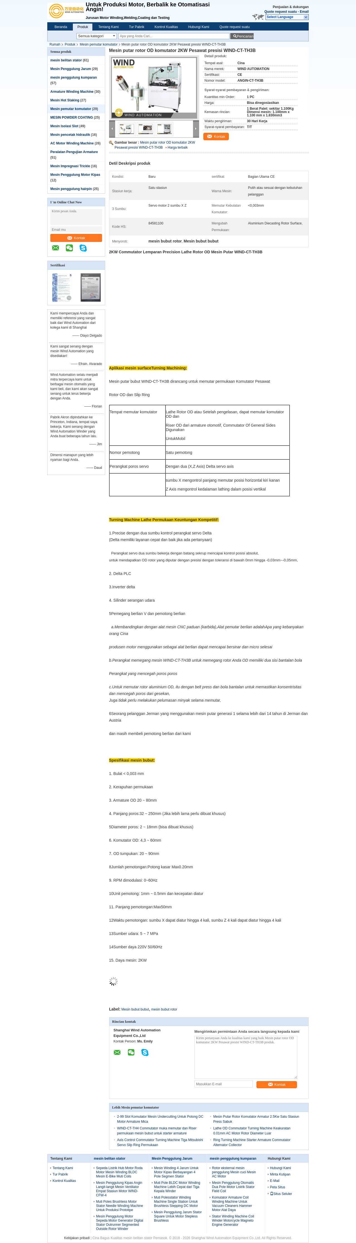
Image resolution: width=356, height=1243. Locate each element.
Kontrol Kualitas (166, 27)
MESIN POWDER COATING (71, 117)
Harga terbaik (178, 147)
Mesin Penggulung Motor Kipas (75, 175)
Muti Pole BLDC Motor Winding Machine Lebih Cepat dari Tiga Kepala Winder (177, 1187)
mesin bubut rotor (164, 1009)
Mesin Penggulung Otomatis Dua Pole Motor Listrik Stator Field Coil (233, 1187)
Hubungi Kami (198, 27)
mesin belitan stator (66, 60)
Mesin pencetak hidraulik (70, 135)
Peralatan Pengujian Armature (74, 152)
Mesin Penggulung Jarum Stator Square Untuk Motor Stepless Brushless (178, 1216)
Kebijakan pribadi (77, 1238)
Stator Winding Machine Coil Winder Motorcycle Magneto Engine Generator (233, 1220)
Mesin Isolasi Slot (64, 126)
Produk (82, 27)
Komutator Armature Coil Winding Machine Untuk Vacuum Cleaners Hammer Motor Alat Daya (232, 1204)
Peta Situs (277, 1187)
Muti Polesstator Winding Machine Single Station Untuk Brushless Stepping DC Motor (176, 1202)
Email (304, 12)
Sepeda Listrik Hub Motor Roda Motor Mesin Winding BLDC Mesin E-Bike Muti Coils (119, 1172)
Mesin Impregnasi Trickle (70, 166)
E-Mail (275, 1181)
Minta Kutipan (280, 1174)
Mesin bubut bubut (135, 1009)
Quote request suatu (280, 12)
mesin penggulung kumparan (73, 77)
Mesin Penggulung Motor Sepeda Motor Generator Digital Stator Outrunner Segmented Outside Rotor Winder (119, 1222)
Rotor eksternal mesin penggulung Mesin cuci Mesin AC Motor (234, 1172)
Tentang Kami (108, 27)
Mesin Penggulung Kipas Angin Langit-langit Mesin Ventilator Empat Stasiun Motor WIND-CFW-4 (119, 1189)
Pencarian (245, 36)
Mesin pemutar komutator (99, 44)
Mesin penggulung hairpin (71, 189)
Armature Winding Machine (71, 92)
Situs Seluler (281, 1194)
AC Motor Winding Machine (72, 143)
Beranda (61, 27)
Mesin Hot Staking (64, 100)
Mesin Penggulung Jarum (70, 69)
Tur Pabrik (136, 27)
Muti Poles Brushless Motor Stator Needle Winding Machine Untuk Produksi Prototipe (119, 1206)
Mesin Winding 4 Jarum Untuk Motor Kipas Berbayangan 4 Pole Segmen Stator (176, 1172)
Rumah (55, 44)
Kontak (76, 238)
